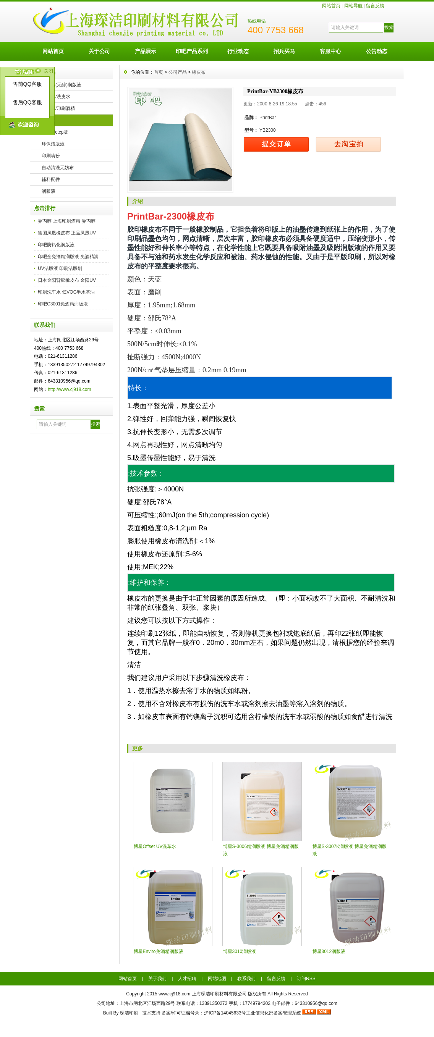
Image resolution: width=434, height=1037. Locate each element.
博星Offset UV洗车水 (155, 846)
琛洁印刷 (129, 1013)
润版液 (48, 191)
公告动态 (376, 51)
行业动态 (238, 51)
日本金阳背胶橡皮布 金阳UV (67, 280)
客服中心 (330, 51)
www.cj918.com (174, 994)
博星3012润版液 (329, 951)
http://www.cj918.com (69, 389)
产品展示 (145, 51)
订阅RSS (306, 978)
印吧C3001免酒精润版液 (63, 304)
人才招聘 (187, 978)
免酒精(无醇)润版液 (61, 84)
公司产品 (177, 72)
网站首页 (331, 5)
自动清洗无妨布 (58, 167)
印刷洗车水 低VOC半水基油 (66, 292)
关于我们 (157, 978)
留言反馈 (375, 5)
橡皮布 (48, 120)
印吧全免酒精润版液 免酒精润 (68, 256)
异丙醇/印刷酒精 (58, 108)
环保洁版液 (53, 144)
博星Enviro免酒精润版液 (158, 951)
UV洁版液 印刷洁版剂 (60, 268)
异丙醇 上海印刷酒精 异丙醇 (67, 221)
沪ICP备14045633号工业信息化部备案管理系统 (252, 1013)
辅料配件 (51, 179)
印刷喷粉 (51, 155)
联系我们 (246, 978)
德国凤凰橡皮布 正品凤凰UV (67, 233)
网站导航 (353, 5)
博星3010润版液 (239, 951)
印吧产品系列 (192, 51)
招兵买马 (284, 51)
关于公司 (99, 51)
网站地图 (217, 978)
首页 (158, 72)
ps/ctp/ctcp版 (55, 132)
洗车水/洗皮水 (56, 96)
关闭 (48, 71)
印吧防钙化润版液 (56, 244)
